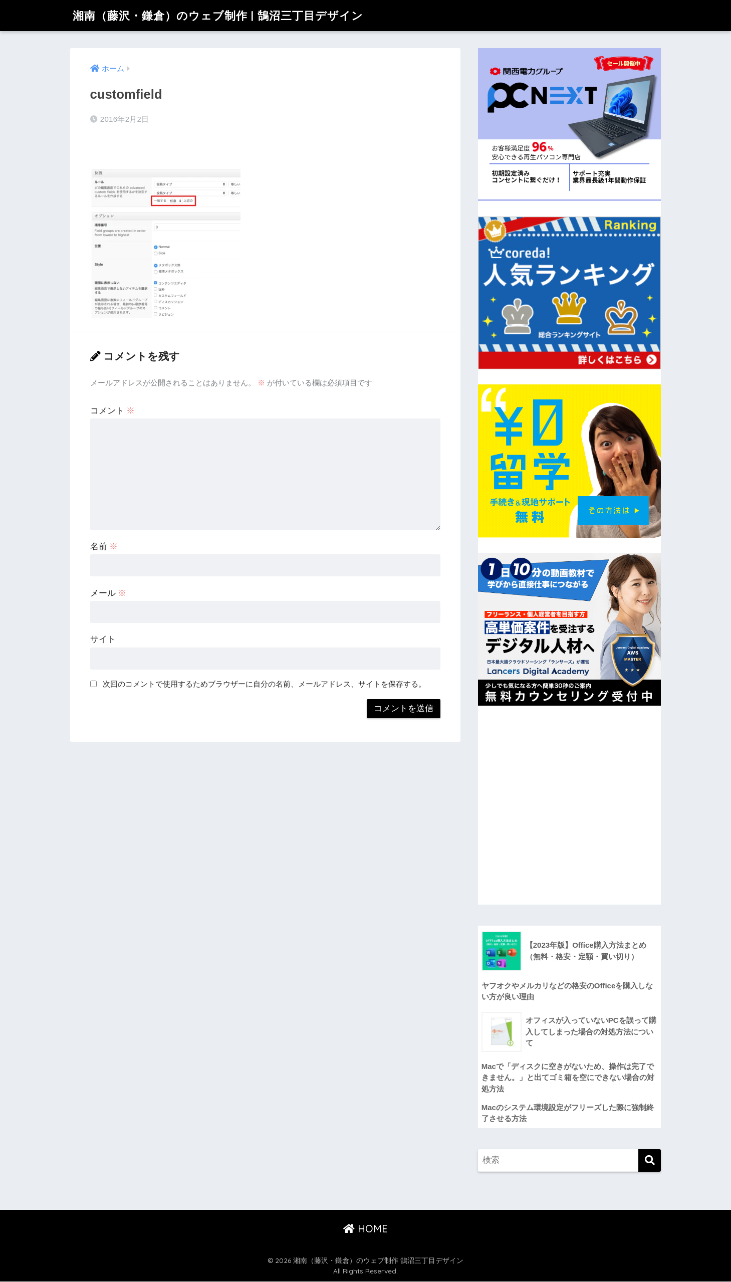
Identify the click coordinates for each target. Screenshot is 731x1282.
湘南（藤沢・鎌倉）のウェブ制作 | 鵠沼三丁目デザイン (224, 15)
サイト (103, 639)
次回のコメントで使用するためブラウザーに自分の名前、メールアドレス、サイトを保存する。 (264, 684)
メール (108, 593)
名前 (104, 546)
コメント (112, 410)
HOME (365, 1228)
